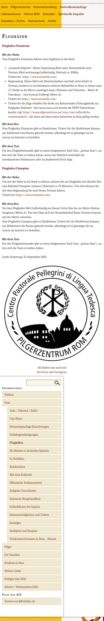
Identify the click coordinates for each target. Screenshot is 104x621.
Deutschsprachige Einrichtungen (29, 426)
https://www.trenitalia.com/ (39, 77)
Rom (7, 402)
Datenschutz (36, 21)
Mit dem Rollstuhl (21, 475)
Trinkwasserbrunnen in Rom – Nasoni (33, 539)
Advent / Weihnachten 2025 (21, 587)
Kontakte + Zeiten (13, 21)
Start (4, 7)
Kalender (49, 14)
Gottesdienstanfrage (73, 7)
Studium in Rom (14, 563)
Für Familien (12, 555)
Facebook (42, 372)
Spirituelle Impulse (71, 14)
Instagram (60, 372)
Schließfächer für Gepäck (25, 507)
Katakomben (17, 467)
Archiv (52, 21)
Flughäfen (16, 443)
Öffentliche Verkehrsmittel (26, 483)
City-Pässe (16, 418)
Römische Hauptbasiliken (25, 499)
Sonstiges (15, 523)
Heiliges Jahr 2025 (15, 579)
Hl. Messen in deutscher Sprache (29, 451)
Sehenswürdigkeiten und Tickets (29, 515)
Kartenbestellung (45, 7)
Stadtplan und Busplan (23, 531)
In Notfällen (17, 459)
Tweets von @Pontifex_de (19, 601)
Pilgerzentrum (20, 7)
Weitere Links (12, 571)
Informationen (11, 14)
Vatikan (9, 394)
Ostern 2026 (32, 14)
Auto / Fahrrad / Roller (24, 410)
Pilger (7, 547)
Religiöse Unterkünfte (23, 491)
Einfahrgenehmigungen (24, 434)
